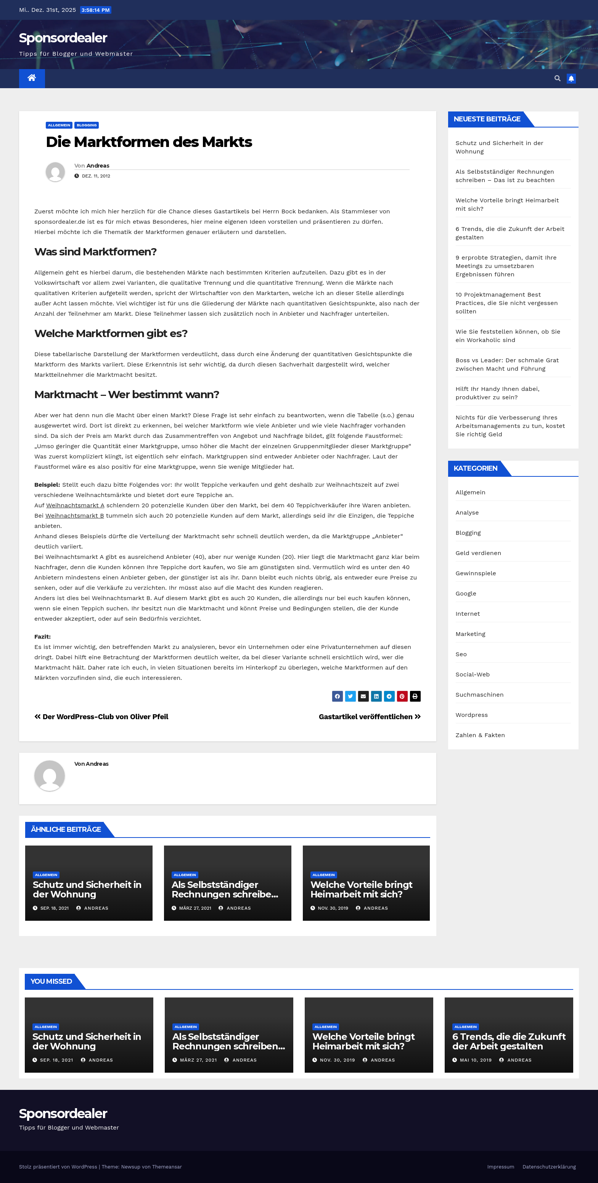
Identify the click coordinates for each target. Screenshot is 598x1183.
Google (466, 593)
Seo (461, 654)
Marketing (470, 633)
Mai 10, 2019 (476, 1060)
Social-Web (473, 674)
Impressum (500, 1167)
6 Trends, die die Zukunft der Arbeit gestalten (509, 1041)
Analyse (467, 512)
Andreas (98, 165)
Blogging (86, 125)
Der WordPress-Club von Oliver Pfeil (101, 716)
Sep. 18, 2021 (56, 1060)
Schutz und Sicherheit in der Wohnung (87, 889)
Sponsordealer (63, 38)
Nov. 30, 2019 (337, 1060)
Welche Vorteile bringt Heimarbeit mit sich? (361, 889)
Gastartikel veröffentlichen (370, 716)
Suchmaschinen (480, 694)
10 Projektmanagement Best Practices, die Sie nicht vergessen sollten (507, 303)
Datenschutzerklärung (549, 1167)
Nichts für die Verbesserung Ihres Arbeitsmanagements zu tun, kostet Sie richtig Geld (510, 426)
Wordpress (472, 714)
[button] (558, 78)
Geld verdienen (479, 553)
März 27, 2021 (198, 1060)
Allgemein (59, 125)
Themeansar (167, 1167)
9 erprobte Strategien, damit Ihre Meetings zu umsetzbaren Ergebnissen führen (506, 266)
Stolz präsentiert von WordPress (59, 1167)
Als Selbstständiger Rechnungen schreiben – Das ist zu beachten (228, 894)
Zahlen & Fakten (480, 735)
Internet (468, 613)
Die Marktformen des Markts (149, 142)
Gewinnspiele (476, 573)
